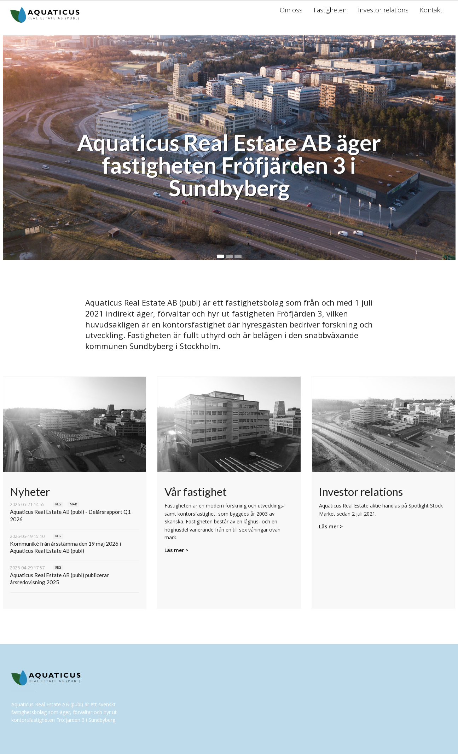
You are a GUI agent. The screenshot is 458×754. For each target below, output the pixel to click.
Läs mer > (176, 550)
